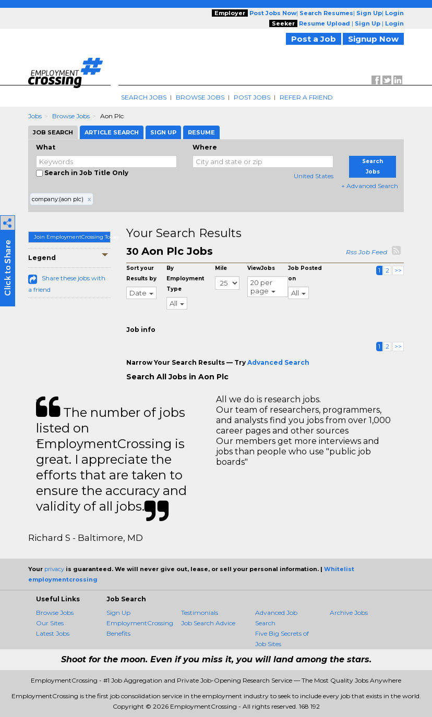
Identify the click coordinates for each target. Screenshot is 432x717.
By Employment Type (185, 278)
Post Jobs (252, 97)
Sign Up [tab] (163, 132)
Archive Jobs (349, 612)
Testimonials (199, 612)
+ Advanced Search (369, 186)
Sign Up (118, 612)
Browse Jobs (200, 97)
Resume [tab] (201, 132)
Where (205, 147)
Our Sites (50, 623)
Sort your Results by (141, 273)
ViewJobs (261, 268)
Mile (221, 268)
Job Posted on (305, 273)
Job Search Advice (208, 623)
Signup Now (373, 39)
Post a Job (313, 39)
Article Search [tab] (112, 132)
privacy (54, 569)
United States (313, 176)
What (45, 147)
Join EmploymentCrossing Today (72, 236)
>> (398, 270)
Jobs (35, 116)
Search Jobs (143, 97)
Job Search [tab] (53, 132)
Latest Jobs (52, 633)
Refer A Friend (306, 97)
